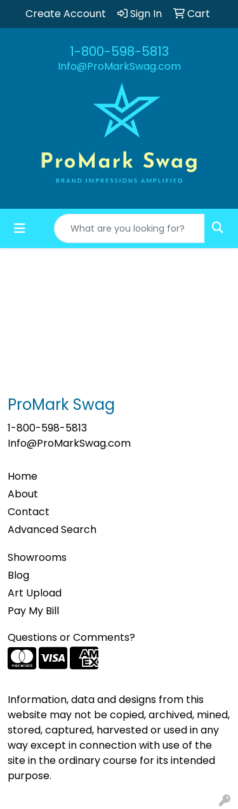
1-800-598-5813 (119, 51)
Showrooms (37, 557)
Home (22, 476)
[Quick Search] (129, 228)
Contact (29, 511)
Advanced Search (52, 529)
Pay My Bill (33, 610)
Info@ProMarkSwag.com (119, 66)
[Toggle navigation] (19, 228)
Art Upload (35, 593)
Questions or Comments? (71, 637)
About (23, 494)
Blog (18, 575)
